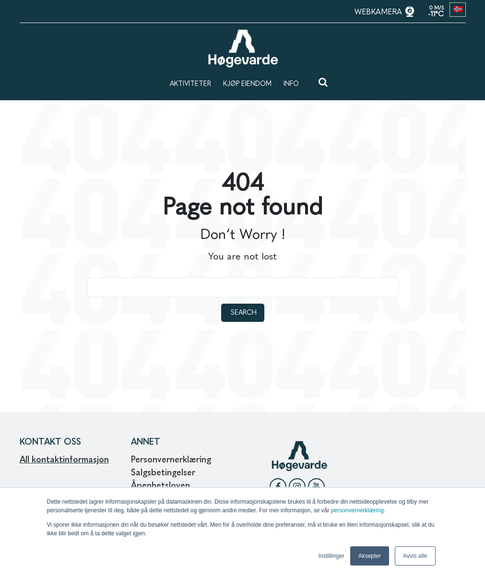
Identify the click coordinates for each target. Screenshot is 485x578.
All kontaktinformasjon (64, 460)
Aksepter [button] (369, 556)
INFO (291, 84)
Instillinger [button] (331, 556)
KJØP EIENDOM (247, 84)
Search (244, 312)
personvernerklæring (357, 510)
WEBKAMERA (379, 12)
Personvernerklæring (171, 460)
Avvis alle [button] (415, 556)
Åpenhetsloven (161, 486)
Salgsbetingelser (163, 473)
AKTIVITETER (190, 84)
